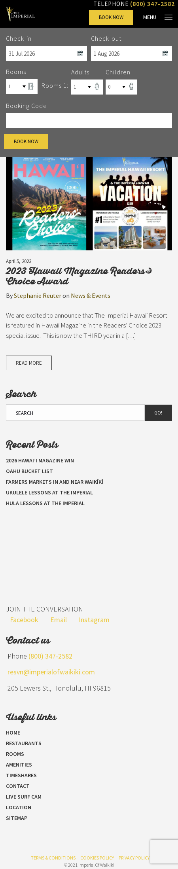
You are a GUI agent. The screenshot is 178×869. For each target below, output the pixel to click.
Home (13, 732)
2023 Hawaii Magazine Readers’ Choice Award (76, 276)
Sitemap (16, 818)
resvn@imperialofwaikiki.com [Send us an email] (51, 671)
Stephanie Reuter (37, 295)
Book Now (111, 17)
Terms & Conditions (53, 858)
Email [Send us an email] (58, 619)
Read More (29, 363)
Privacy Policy (134, 858)
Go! (158, 412)
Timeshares (21, 775)
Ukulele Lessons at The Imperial (49, 492)
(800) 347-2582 (50, 656)
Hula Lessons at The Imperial (45, 503)
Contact (18, 785)
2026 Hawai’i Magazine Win (40, 460)
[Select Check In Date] (46, 53)
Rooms (15, 753)
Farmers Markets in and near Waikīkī (54, 481)
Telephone (134, 4)
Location (18, 807)
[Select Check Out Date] (131, 53)
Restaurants (24, 743)
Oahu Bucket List (29, 471)
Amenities (19, 764)
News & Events (90, 295)
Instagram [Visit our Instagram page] (94, 619)
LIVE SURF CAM (24, 796)
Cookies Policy (97, 858)
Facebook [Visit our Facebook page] (24, 619)
